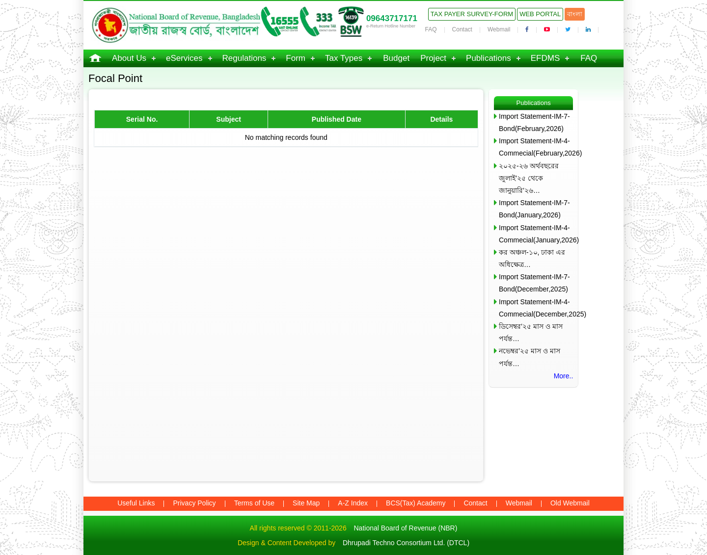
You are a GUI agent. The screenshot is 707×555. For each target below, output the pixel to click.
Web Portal (540, 14)
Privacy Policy (194, 503)
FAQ (431, 29)
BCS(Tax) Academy (415, 503)
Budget (396, 58)
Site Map (306, 503)
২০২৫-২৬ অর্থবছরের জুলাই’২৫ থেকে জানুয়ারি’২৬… (529, 178)
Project (433, 58)
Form (295, 58)
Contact (462, 29)
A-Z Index (353, 503)
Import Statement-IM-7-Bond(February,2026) (534, 122)
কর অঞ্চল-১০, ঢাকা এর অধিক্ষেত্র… (532, 258)
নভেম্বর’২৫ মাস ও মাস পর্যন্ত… (529, 357)
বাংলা (574, 14)
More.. (563, 376)
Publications (488, 58)
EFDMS (545, 58)
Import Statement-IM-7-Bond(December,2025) (534, 283)
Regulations (244, 58)
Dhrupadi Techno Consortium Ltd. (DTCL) (406, 543)
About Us (129, 58)
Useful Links (136, 503)
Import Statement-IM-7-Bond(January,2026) (534, 209)
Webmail (499, 29)
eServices (184, 58)
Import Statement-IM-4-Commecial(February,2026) (536, 147)
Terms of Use (254, 503)
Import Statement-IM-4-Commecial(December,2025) (536, 308)
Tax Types (343, 58)
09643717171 (391, 18)
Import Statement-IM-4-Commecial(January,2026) (536, 234)
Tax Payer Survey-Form (472, 14)
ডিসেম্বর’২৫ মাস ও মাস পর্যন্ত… (531, 332)
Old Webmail (570, 503)
